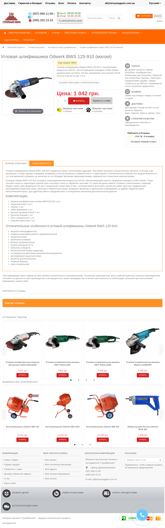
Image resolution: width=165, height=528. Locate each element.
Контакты (85, 3)
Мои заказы (51, 460)
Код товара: (64, 62)
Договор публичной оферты (17, 474)
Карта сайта (10, 483)
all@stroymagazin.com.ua (105, 479)
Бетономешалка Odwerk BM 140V (62, 426)
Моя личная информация (57, 474)
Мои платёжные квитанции (58, 464)
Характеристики (41, 163)
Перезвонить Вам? (70, 20)
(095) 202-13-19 (40, 20)
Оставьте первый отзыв (144, 141)
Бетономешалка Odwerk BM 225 (102, 426)
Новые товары (11, 460)
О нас (7, 478)
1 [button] (71, 380)
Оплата (71, 3)
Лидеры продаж (12, 464)
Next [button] (161, 350)
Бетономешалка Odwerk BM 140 (22, 426)
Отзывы (50, 3)
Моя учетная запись (55, 453)
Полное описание (16, 163)
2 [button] (78, 380)
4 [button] (94, 380)
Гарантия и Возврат (30, 3)
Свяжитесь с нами (13, 469)
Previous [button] (4, 350)
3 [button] (86, 380)
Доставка (9, 3)
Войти (159, 21)
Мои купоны (51, 478)
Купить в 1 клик (101, 100)
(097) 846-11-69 (40, 13)
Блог (61, 3)
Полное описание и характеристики (79, 83)
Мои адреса (51, 469)
